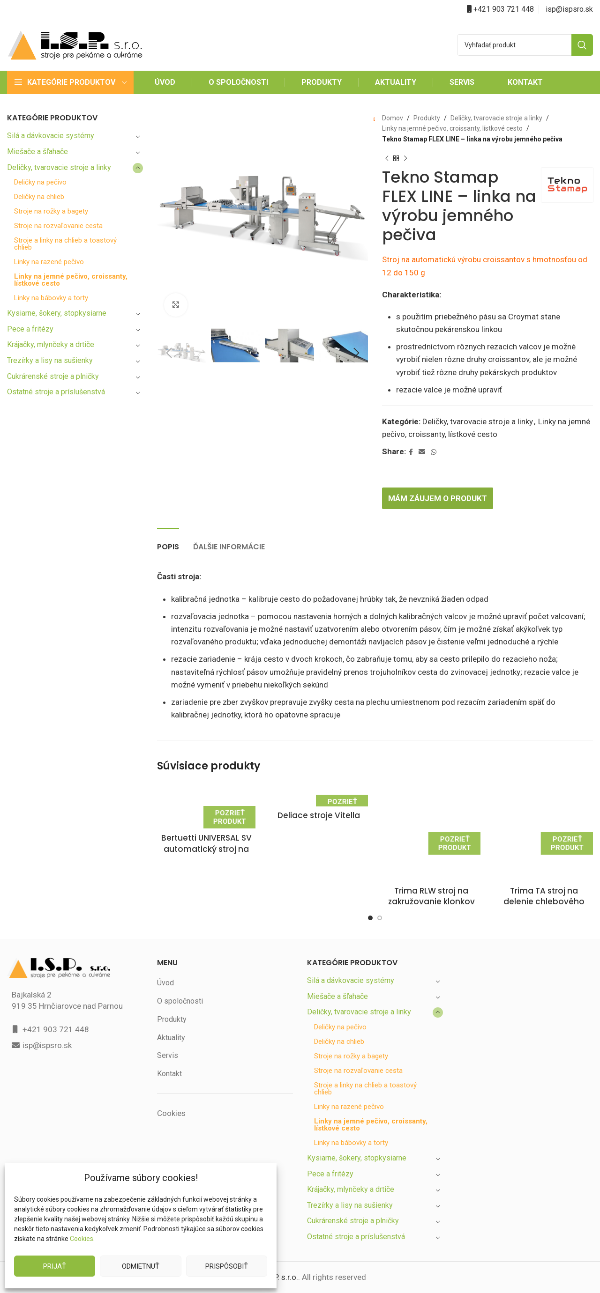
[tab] (168, 542)
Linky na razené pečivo (50, 262)
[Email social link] (423, 452)
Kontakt (169, 1021)
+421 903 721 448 (503, 9)
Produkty (425, 118)
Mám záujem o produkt (440, 498)
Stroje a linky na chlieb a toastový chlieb (66, 243)
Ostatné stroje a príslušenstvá (56, 392)
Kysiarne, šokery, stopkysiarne (57, 313)
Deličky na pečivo (41, 182)
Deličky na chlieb (40, 197)
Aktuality (171, 985)
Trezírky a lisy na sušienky (51, 360)
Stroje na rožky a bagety (52, 211)
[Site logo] (75, 44)
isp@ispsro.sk (569, 9)
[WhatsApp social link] (434, 452)
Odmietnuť (140, 1266)
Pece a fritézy (29, 329)
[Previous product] (386, 158)
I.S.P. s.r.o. (280, 1224)
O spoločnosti (179, 948)
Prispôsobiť (226, 1266)
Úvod (165, 930)
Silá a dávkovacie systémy (51, 136)
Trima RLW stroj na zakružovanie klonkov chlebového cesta (431, 838)
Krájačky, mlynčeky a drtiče (52, 344)
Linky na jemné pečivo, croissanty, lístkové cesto (56, 280)
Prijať (55, 1266)
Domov (392, 118)
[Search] (525, 45)
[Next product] (405, 158)
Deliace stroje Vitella (319, 815)
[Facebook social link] (412, 452)
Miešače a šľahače (38, 151)
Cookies (81, 1238)
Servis (167, 1003)
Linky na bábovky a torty (52, 298)
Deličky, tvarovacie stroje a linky (60, 167)
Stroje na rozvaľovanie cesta (58, 226)
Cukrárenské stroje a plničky (54, 376)
